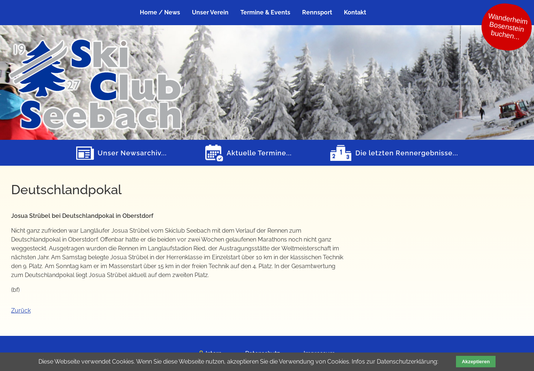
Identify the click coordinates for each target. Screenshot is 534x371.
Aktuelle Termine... (259, 153)
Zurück (21, 310)
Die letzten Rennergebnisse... (406, 153)
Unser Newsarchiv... (132, 153)
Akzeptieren (476, 361)
